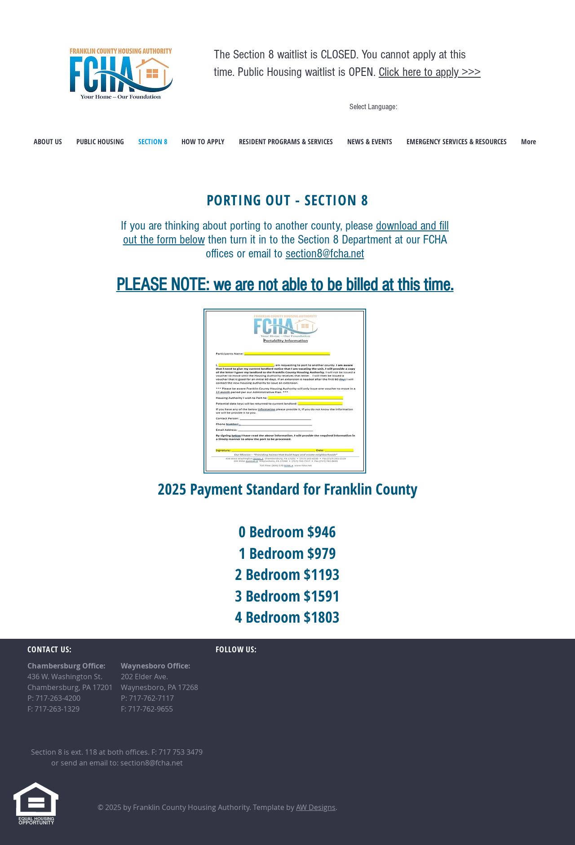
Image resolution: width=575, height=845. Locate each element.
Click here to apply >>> (430, 72)
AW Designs (316, 807)
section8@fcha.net (325, 254)
